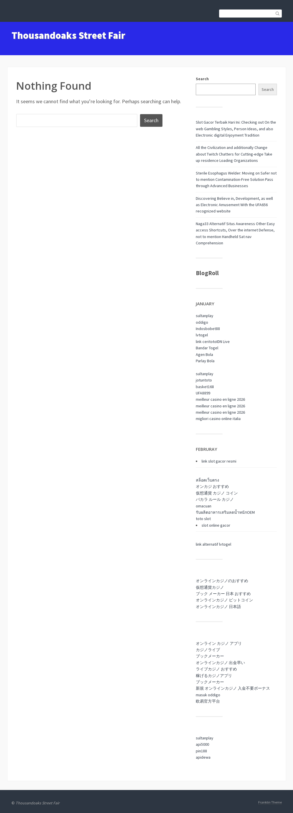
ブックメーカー (210, 656)
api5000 (202, 744)
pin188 (201, 750)
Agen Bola (204, 354)
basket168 (205, 386)
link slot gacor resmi (219, 461)
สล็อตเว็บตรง (207, 480)
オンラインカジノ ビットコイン (224, 600)
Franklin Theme (270, 802)
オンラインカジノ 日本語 (218, 606)
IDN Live (223, 341)
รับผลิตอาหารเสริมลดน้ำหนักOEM (225, 512)
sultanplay (204, 315)
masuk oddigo (208, 694)
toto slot (203, 518)
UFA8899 (203, 393)
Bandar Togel (207, 347)
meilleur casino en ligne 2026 (220, 399)
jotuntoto (204, 380)
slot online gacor (216, 525)
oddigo (202, 322)
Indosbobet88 (208, 328)
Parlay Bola (205, 360)
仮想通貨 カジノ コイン (217, 493)
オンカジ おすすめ (212, 486)
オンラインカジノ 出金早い (220, 662)
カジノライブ (208, 649)
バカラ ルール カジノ (215, 499)
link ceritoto (206, 341)
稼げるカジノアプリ (214, 675)
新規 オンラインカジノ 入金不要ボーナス (233, 688)
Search (202, 78)
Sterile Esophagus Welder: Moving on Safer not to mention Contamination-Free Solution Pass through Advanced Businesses (236, 179)
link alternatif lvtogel (213, 544)
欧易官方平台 (208, 701)
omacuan (203, 506)
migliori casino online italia (218, 418)
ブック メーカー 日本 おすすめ (223, 593)
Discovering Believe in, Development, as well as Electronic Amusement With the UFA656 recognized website (234, 205)
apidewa (203, 757)
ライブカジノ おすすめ (216, 669)
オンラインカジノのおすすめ (222, 580)
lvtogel (202, 335)
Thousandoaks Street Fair (68, 35)
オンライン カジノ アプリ (219, 643)
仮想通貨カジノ (210, 587)
